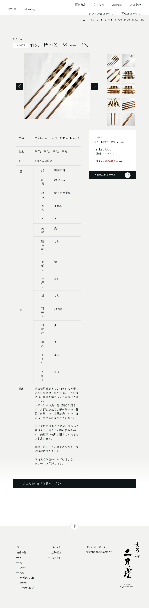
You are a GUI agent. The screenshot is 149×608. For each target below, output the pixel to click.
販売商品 (80, 4)
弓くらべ (98, 4)
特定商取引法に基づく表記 (99, 551)
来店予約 (135, 4)
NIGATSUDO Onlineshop (20, 9)
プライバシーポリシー (97, 546)
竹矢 (110, 20)
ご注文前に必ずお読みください (108, 161)
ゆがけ (22, 567)
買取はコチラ (131, 13)
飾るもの (23, 582)
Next (94, 86)
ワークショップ (26, 587)
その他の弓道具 (27, 577)
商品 (93, 20)
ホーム (82, 20)
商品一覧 (21, 552)
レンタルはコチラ (101, 13)
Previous (19, 86)
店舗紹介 (117, 4)
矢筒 (21, 572)
